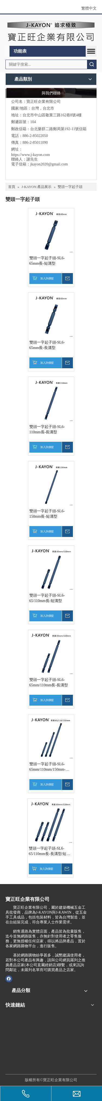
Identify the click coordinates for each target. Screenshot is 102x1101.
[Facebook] (8, 978)
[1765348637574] (31, 1039)
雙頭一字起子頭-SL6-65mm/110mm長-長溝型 (48, 682)
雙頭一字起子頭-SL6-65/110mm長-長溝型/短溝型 (49, 851)
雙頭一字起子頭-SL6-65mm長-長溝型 (47, 345)
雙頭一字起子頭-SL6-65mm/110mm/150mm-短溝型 (49, 767)
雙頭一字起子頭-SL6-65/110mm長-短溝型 (47, 598)
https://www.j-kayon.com (30, 155)
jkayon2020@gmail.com (49, 164)
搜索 (91, 64)
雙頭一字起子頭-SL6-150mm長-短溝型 (47, 514)
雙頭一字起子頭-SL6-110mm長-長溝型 (47, 429)
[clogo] (51, 30)
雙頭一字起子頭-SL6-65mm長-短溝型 (47, 260)
